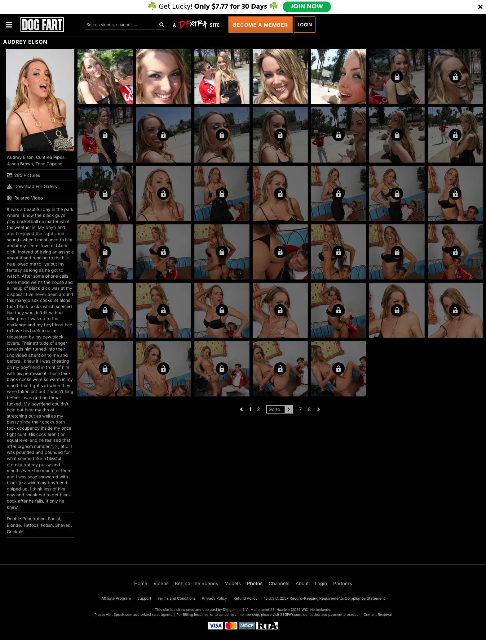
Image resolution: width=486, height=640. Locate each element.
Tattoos (30, 525)
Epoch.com (123, 614)
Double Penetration (26, 518)
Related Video (25, 198)
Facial (54, 518)
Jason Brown (20, 163)
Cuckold (15, 531)
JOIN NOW (307, 7)
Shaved (63, 525)
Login (305, 25)
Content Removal (378, 614)
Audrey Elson (20, 157)
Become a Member (260, 25)
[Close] (480, 7)
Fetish (47, 525)
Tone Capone (48, 163)
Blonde (14, 525)
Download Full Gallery (32, 186)
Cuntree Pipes (50, 157)
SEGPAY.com (290, 614)
